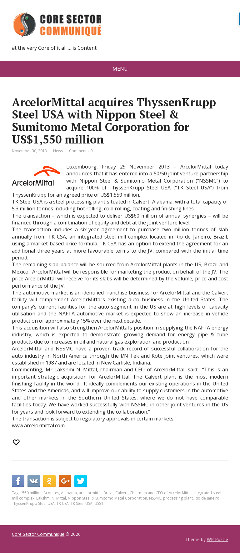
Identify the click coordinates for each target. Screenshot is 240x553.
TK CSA (63, 503)
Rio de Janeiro (207, 498)
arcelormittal (90, 492)
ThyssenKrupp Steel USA (33, 503)
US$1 (98, 503)
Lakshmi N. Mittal (51, 498)
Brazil (108, 492)
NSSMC (155, 498)
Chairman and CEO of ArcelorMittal (161, 492)
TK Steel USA (81, 503)
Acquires (51, 492)
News (58, 150)
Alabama (69, 492)
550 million (32, 492)
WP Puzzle (217, 539)
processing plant (178, 498)
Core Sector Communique (38, 534)
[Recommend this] (17, 442)
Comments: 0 (80, 150)
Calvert (121, 492)
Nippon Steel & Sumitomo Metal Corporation (107, 498)
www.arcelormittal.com (38, 425)
